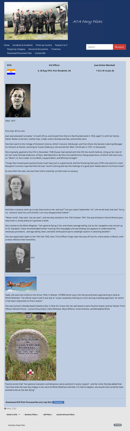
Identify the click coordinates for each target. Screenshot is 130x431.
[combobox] (99, 47)
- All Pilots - (47, 414)
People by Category (16, 49)
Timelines (56, 49)
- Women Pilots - (31, 414)
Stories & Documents (38, 49)
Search (119, 47)
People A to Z (61, 45)
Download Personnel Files (19, 53)
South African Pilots (65, 414)
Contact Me (40, 53)
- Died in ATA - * (13, 414)
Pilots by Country (44, 45)
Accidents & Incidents (23, 45)
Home (7, 45)
